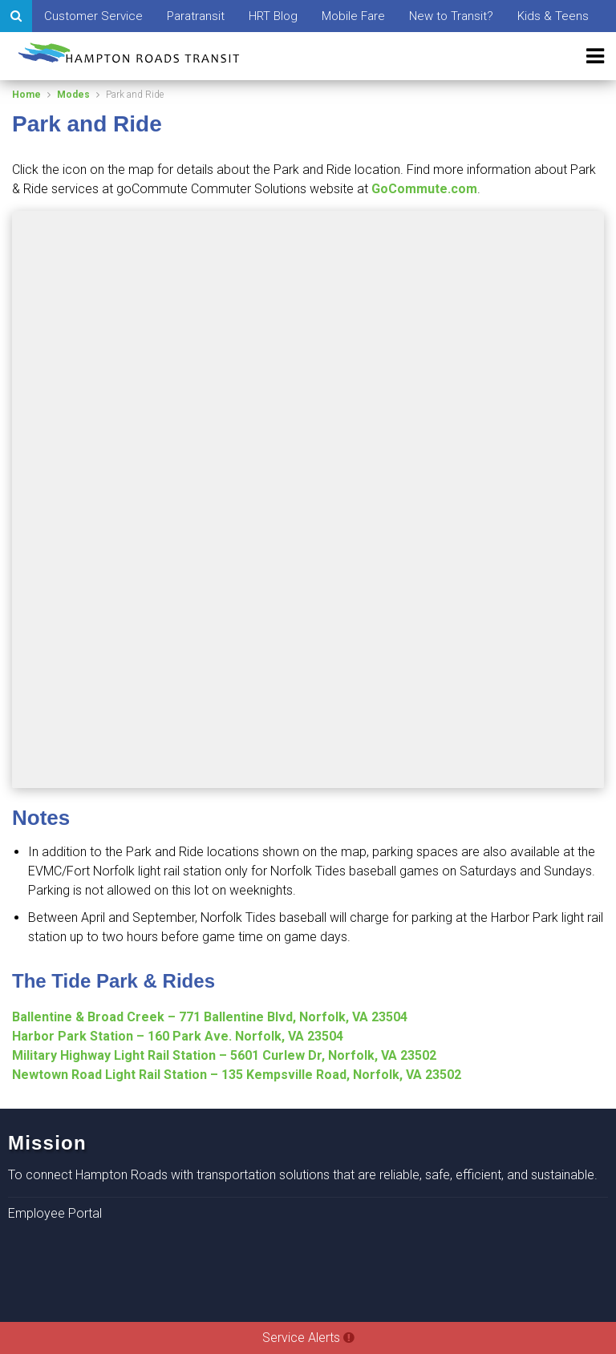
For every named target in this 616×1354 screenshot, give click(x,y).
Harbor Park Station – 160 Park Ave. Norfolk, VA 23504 (177, 1036)
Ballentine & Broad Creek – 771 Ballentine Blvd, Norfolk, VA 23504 (209, 1017)
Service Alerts (308, 1337)
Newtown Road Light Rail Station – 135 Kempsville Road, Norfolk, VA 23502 (236, 1074)
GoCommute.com (424, 188)
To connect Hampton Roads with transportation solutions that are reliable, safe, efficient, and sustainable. (303, 1174)
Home (26, 94)
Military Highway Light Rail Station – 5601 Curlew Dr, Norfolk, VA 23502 (224, 1055)
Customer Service (93, 16)
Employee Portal (55, 1213)
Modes (73, 94)
